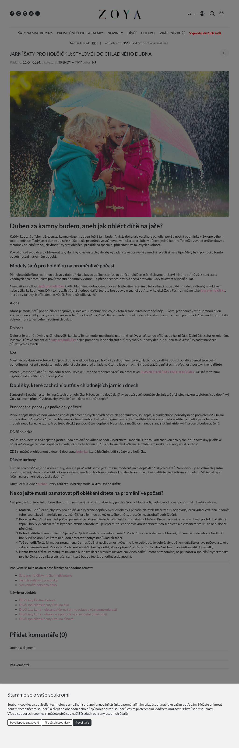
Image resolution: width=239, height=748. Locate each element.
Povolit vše (82, 722)
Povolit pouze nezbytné (24, 722)
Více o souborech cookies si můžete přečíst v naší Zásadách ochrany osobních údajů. (67, 713)
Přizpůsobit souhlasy (57, 722)
